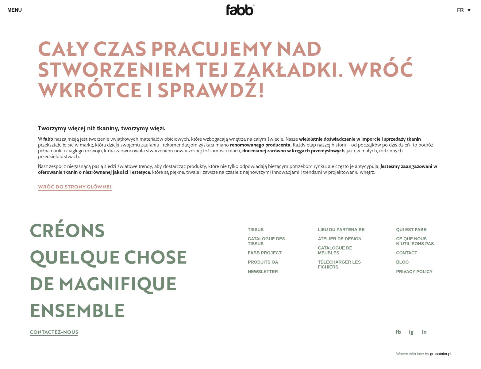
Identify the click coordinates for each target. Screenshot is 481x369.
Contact (405, 258)
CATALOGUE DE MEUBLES (334, 255)
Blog (401, 269)
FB (398, 332)
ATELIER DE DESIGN (339, 241)
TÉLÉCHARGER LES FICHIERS (338, 272)
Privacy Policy (414, 280)
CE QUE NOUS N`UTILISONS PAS (415, 244)
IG (411, 332)
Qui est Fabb (410, 230)
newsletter (263, 280)
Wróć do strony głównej (75, 187)
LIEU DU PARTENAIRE (341, 230)
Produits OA (263, 269)
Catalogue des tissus (266, 244)
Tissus (256, 230)
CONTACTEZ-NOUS (54, 332)
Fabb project (264, 258)
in (424, 332)
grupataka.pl (440, 354)
